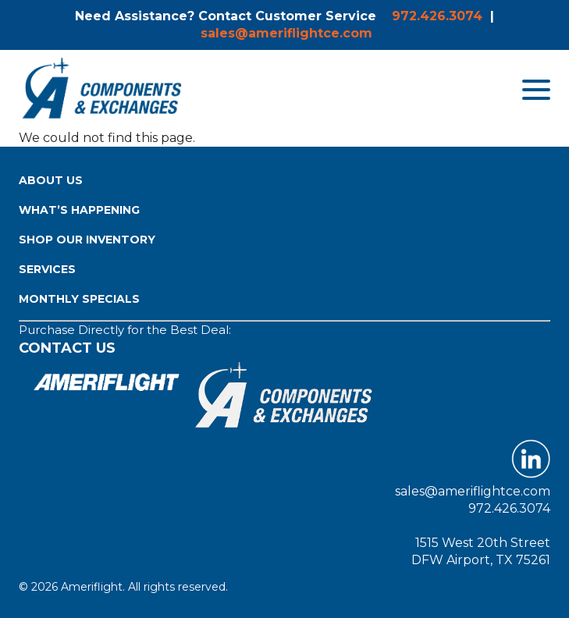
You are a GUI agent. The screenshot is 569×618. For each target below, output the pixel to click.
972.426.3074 (437, 16)
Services (47, 269)
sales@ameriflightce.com (286, 33)
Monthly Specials (79, 299)
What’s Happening (79, 210)
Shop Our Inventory (87, 240)
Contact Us (67, 348)
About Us (51, 180)
